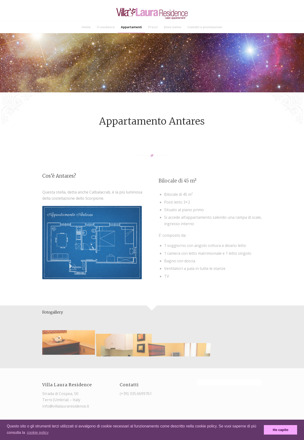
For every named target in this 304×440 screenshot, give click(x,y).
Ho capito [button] (280, 430)
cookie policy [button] (38, 433)
